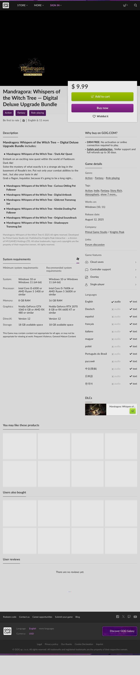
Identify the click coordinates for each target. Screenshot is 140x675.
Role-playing (113, 178)
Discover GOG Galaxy (120, 631)
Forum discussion (95, 245)
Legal (39, 644)
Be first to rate (11, 120)
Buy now (102, 108)
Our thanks (66, 644)
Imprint (99, 644)
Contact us (24, 617)
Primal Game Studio (96, 232)
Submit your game (64, 617)
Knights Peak (117, 232)
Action (89, 178)
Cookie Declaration (84, 644)
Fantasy (99, 178)
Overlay (110, 277)
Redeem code (9, 617)
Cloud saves (110, 262)
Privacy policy (51, 644)
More (39, 5)
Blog (77, 617)
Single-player (110, 284)
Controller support (110, 270)
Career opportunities (42, 617)
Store (22, 5)
